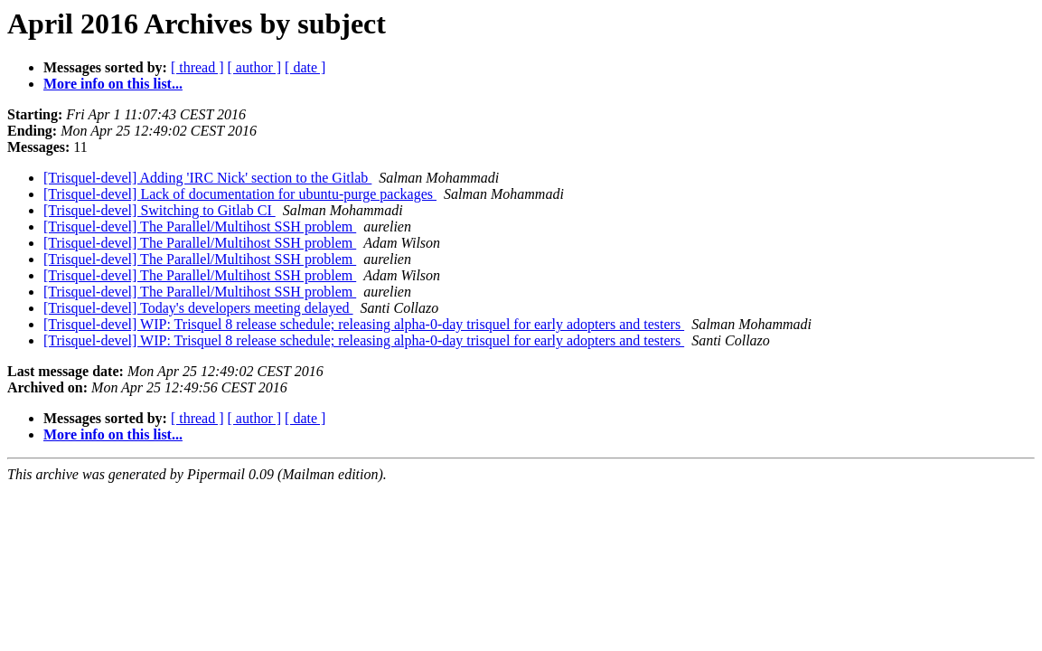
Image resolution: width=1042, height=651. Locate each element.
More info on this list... (113, 83)
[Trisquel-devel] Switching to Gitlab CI (159, 210)
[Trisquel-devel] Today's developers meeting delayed (198, 308)
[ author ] (255, 67)
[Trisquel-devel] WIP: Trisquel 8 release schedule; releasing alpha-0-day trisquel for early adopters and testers (363, 324)
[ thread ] (197, 67)
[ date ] (305, 67)
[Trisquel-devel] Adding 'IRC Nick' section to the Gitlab (207, 177)
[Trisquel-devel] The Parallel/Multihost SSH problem (199, 226)
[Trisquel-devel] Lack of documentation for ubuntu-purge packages (240, 194)
